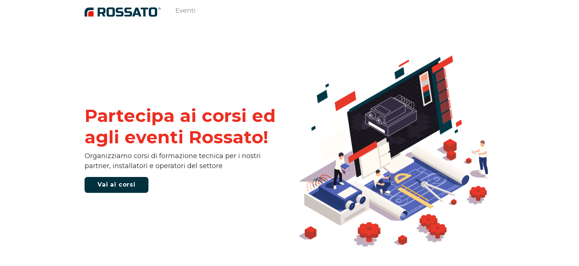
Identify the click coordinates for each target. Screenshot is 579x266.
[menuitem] (185, 12)
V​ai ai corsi (116, 184)
